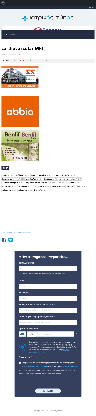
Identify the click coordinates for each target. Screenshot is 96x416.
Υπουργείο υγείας (64, 175)
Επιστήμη (41, 190)
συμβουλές (33, 179)
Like (14, 61)
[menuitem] (3, 3)
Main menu (10, 34)
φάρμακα (9, 190)
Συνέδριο (50, 179)
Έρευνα (73, 182)
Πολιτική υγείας (41, 175)
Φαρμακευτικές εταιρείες (40, 182)
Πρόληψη (22, 175)
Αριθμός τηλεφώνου (28, 329)
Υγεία (7, 175)
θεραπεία (9, 186)
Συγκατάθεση (25, 357)
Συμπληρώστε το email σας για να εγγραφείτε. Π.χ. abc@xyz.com (42, 273)
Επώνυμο (23, 293)
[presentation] (37, 382)
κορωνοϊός (42, 186)
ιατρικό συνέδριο (70, 179)
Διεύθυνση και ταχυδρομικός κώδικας (36, 317)
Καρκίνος (25, 186)
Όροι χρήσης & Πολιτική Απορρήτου (16, 232)
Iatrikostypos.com (48, 205)
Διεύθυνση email (26, 263)
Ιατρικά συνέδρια (13, 179)
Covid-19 (58, 186)
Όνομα (22, 281)
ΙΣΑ (61, 182)
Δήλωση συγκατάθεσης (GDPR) (35, 366)
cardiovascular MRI (22, 48)
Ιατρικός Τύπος (77, 186)
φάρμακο (25, 190)
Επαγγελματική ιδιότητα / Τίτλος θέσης (37, 305)
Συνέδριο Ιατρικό (12, 182)
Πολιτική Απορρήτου (68, 366)
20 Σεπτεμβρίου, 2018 (11, 54)
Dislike (24, 61)
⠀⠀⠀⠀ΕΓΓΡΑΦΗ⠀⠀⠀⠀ (48, 391)
